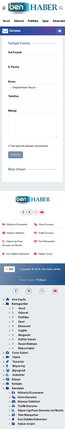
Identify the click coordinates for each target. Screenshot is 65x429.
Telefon (13, 96)
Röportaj (15, 366)
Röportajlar (23, 348)
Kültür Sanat (24, 339)
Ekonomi (59, 21)
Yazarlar (15, 361)
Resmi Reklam (24, 343)
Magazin (21, 335)
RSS (9, 269)
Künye (13, 379)
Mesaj (12, 110)
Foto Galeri (17, 352)
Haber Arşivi (43, 254)
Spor (45, 21)
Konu (11, 81)
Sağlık (19, 330)
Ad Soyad (14, 52)
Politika (33, 21)
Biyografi (15, 370)
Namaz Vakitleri (13, 233)
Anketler (15, 374)
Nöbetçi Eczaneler (15, 224)
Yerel (6, 21)
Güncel (19, 21)
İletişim (14, 383)
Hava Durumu (44, 224)
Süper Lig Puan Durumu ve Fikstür (12, 243)
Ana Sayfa (16, 299)
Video (13, 357)
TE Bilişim (41, 280)
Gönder (16, 154)
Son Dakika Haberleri (15, 254)
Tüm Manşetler (44, 241)
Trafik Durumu (44, 233)
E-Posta (13, 66)
